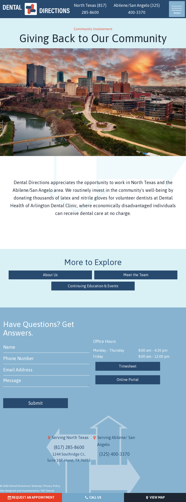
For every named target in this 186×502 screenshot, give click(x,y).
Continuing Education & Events (93, 286)
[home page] (36, 9)
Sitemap (37, 485)
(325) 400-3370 (114, 454)
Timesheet (127, 366)
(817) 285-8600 (69, 447)
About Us (52, 275)
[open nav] (177, 9)
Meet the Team (134, 275)
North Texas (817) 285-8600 (90, 9)
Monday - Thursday (108, 350)
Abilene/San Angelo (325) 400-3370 (137, 9)
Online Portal (128, 380)
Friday (98, 356)
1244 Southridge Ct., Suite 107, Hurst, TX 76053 (69, 457)
